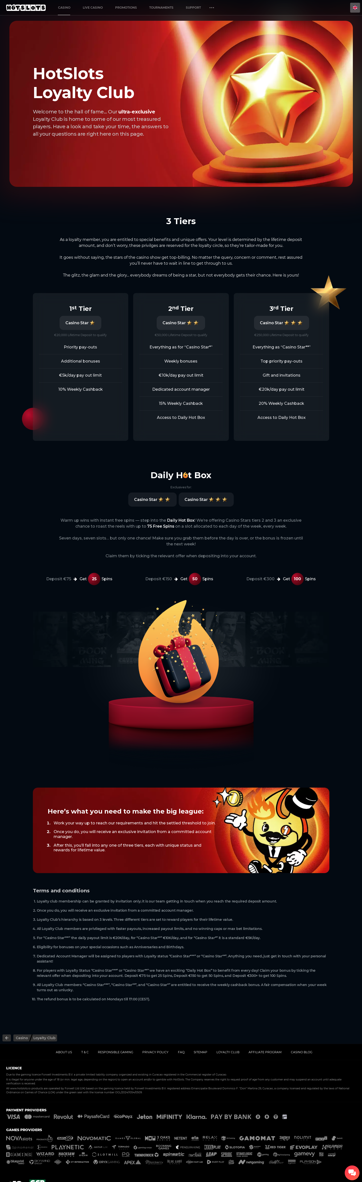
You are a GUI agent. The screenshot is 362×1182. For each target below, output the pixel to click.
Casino (64, 7)
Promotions (126, 7)
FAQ (181, 1052)
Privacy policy (155, 1052)
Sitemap (200, 1052)
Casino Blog (301, 1052)
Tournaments (161, 7)
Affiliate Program (265, 1052)
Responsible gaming (115, 1052)
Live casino (93, 7)
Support (193, 7)
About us (64, 1052)
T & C (85, 1052)
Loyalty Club (227, 1052)
